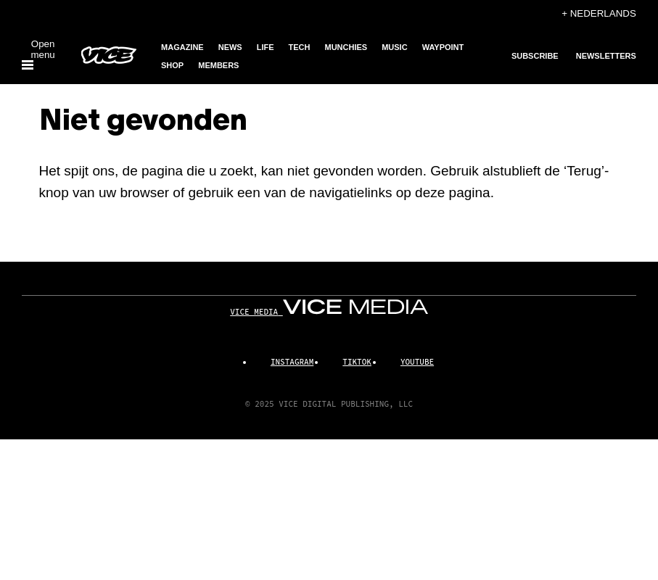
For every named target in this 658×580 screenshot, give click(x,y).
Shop (172, 65)
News (230, 47)
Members (218, 65)
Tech (300, 47)
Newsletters (606, 55)
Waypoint (443, 47)
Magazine (182, 47)
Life (265, 47)
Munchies (346, 47)
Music (394, 47)
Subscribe (535, 55)
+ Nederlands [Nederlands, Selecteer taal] (599, 13)
